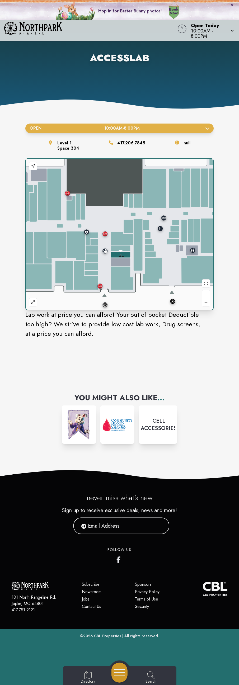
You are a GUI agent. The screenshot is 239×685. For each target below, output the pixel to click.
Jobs (86, 599)
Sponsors (143, 584)
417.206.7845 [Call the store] (131, 143)
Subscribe (91, 584)
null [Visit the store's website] (187, 143)
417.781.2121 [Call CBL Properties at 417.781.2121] (23, 610)
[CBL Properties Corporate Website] (202, 589)
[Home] (90, 30)
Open (119, 128)
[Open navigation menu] (119, 672)
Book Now (173, 11)
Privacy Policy (147, 592)
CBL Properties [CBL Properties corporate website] (107, 636)
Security (142, 606)
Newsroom (91, 592)
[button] (211, 30)
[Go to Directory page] (88, 677)
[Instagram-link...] (79, 425)
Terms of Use (146, 599)
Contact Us (91, 606)
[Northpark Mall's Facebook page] (119, 558)
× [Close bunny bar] (232, 5)
